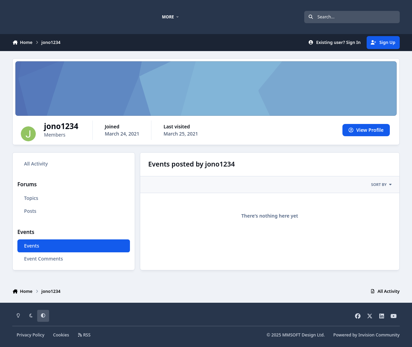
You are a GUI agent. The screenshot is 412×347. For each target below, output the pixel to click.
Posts (30, 211)
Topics (31, 198)
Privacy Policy (30, 335)
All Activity (36, 163)
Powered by (366, 335)
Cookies (61, 335)
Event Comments (43, 258)
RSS (84, 335)
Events (31, 245)
